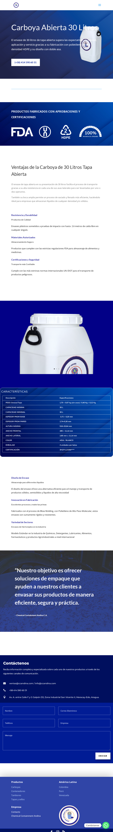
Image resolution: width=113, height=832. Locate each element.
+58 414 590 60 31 (18, 690)
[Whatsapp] (105, 825)
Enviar (103, 756)
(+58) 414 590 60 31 (26, 61)
